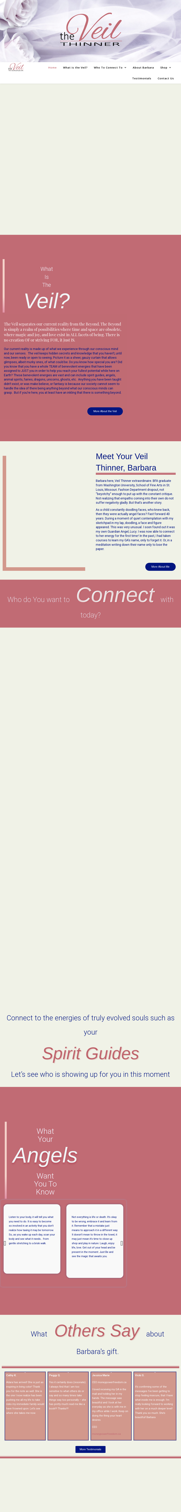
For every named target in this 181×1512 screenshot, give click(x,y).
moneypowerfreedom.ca (106, 1434)
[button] (5, 1243)
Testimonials (141, 78)
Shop (163, 67)
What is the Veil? (75, 67)
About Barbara (143, 67)
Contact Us (166, 78)
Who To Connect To (108, 67)
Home (52, 67)
